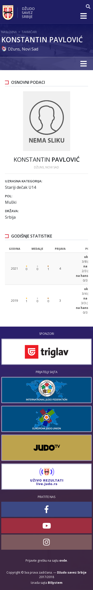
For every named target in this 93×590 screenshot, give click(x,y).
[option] (46, 352)
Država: (12, 211)
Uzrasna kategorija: (23, 181)
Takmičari (29, 32)
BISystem (55, 583)
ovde (63, 560)
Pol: (8, 196)
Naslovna (9, 32)
